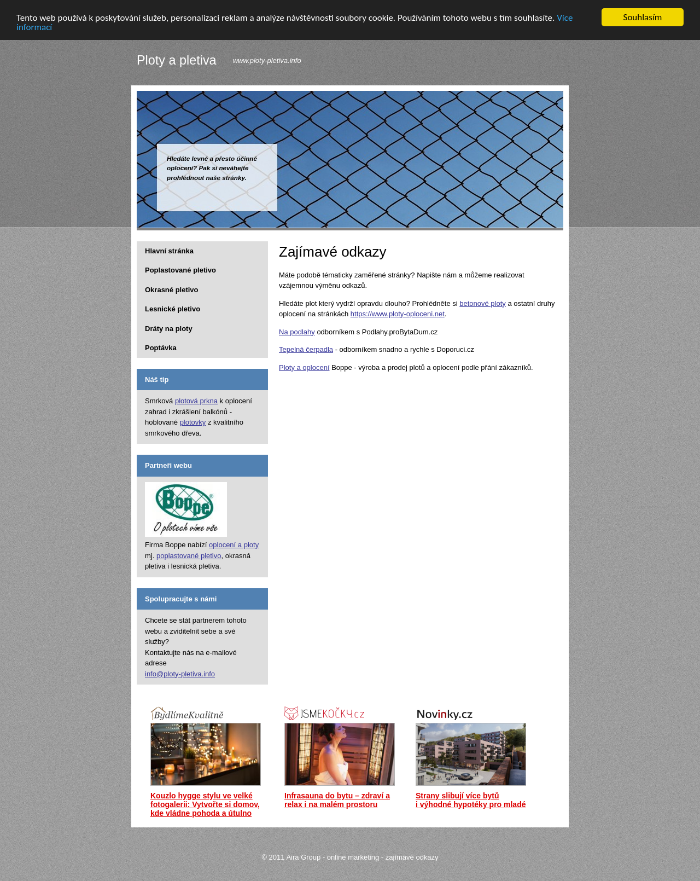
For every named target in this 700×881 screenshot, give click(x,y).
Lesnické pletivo (172, 309)
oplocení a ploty (234, 545)
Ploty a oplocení (304, 367)
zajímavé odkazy (412, 857)
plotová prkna (196, 401)
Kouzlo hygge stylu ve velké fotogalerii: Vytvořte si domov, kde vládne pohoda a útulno (205, 804)
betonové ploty (482, 303)
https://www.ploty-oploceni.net (398, 314)
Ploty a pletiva (177, 60)
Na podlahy (297, 331)
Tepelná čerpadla (306, 349)
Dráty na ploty (168, 328)
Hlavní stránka (169, 250)
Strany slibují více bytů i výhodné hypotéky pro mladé (471, 800)
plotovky (193, 422)
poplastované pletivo (188, 555)
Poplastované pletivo (180, 270)
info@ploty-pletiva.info (180, 673)
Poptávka (161, 348)
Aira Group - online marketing (332, 857)
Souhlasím (642, 17)
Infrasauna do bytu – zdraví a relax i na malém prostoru (337, 800)
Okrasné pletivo (172, 289)
